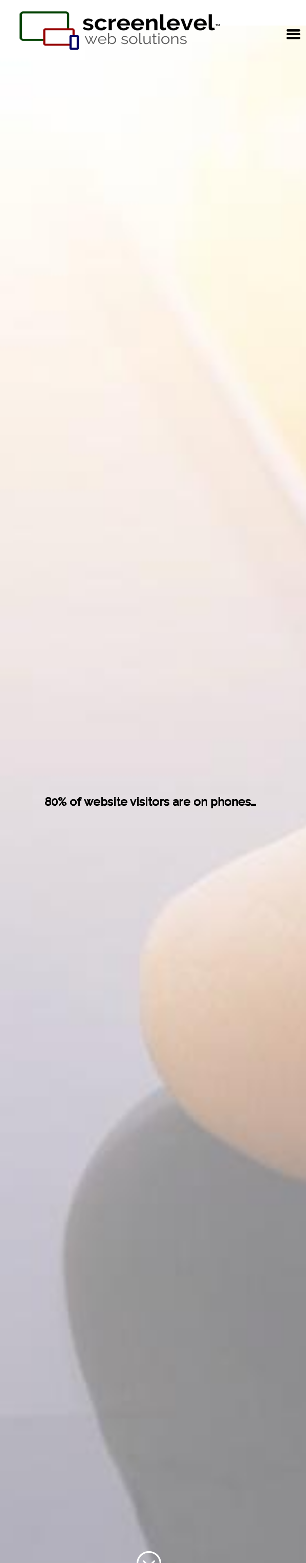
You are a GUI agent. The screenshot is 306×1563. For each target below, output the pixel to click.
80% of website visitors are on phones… (150, 801)
